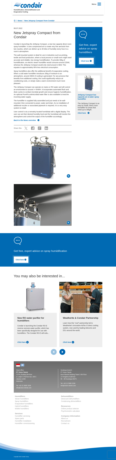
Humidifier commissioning (25, 423)
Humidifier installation (23, 421)
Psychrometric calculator (70, 411)
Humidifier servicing (22, 416)
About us (64, 418)
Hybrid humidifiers (22, 406)
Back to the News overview (27, 120)
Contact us (65, 423)
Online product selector (70, 409)
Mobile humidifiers (22, 409)
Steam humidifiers (22, 399)
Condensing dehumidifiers (71, 401)
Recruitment (65, 421)
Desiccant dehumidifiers (70, 399)
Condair (28, 5)
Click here (86, 61)
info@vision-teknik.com (23, 388)
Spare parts (19, 418)
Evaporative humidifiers (24, 404)
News (20, 21)
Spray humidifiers (21, 401)
